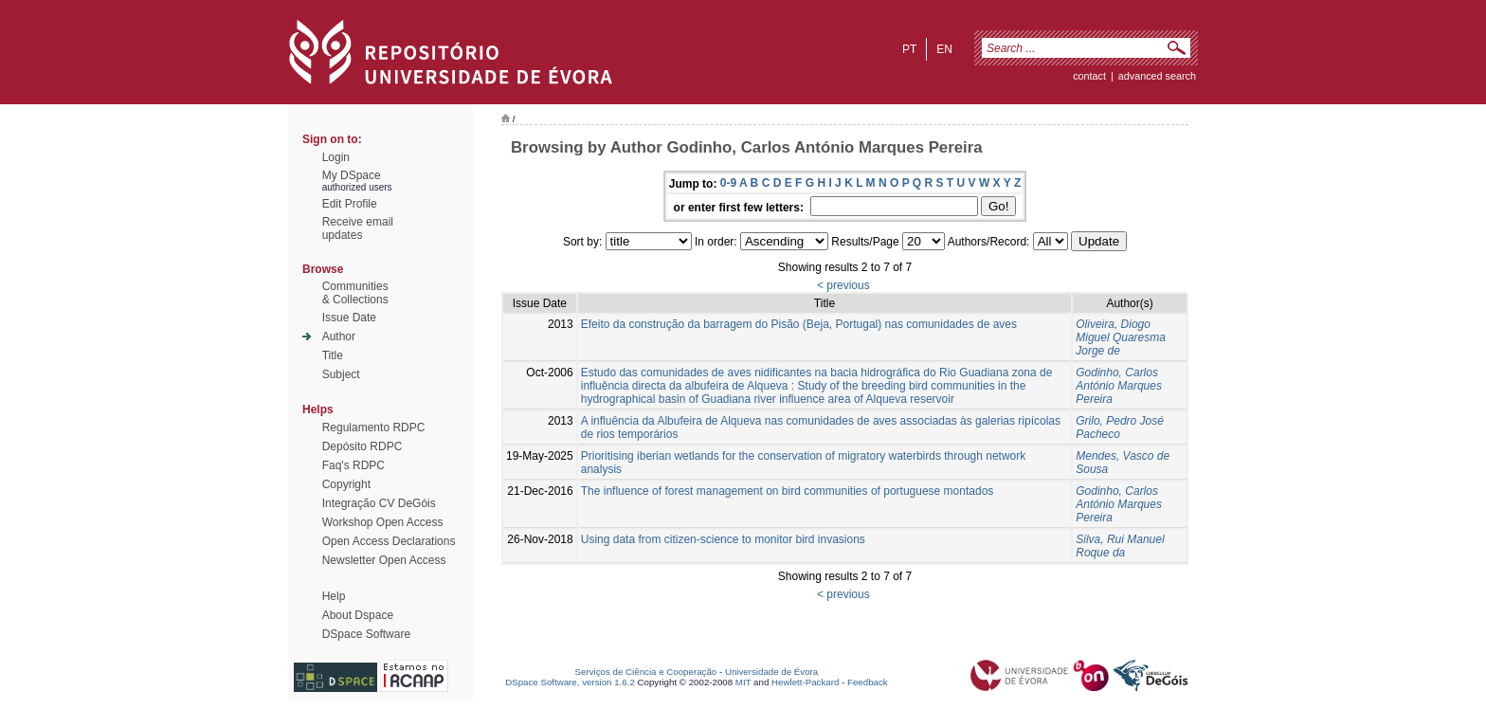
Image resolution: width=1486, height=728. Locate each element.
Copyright (346, 484)
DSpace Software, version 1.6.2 (570, 682)
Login (336, 157)
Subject (341, 374)
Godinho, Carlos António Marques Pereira (1119, 386)
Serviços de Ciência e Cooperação (646, 671)
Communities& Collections (355, 293)
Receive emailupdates (357, 228)
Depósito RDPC (362, 446)
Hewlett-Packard (805, 682)
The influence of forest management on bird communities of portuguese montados (787, 491)
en (944, 49)
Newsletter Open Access (384, 560)
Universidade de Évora (771, 671)
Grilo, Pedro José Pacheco (1120, 427)
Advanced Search (1157, 76)
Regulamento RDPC (374, 427)
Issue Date (349, 317)
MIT (743, 682)
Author (338, 336)
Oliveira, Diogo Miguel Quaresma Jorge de (1121, 337)
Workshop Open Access (383, 522)
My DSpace (351, 175)
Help (334, 596)
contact (1089, 76)
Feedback (867, 682)
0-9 (728, 183)
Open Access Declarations (389, 541)
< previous (843, 285)
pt (909, 49)
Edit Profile (349, 203)
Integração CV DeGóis (379, 503)
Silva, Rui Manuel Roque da (1120, 546)
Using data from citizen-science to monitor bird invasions (723, 539)
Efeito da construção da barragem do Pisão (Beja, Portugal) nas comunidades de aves (799, 324)
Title (332, 355)
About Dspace (357, 615)
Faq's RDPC (353, 465)
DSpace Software (366, 634)
